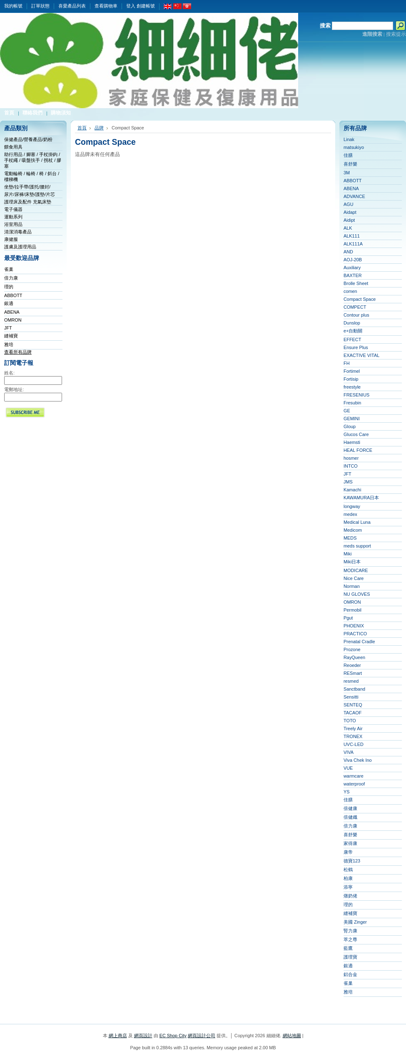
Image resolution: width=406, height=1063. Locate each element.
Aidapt (350, 212)
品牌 (99, 127)
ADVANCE (354, 196)
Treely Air (353, 728)
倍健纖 (350, 817)
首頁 (82, 127)
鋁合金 (350, 974)
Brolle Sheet (356, 283)
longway (352, 506)
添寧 (348, 887)
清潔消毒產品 (18, 231)
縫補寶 (11, 335)
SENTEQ (353, 704)
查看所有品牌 (18, 351)
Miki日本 (352, 561)
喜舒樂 (350, 163)
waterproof (354, 783)
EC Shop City (173, 1035)
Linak (349, 139)
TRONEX (353, 736)
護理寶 (350, 956)
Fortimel (352, 371)
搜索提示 (396, 34)
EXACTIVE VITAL (361, 355)
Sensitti (351, 696)
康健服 (11, 239)
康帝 (348, 852)
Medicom (353, 530)
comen (350, 291)
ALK (348, 227)
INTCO (351, 465)
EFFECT (352, 339)
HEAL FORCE (358, 450)
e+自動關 (353, 330)
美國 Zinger (355, 921)
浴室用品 (13, 224)
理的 (8, 286)
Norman (352, 586)
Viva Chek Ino (358, 760)
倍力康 (11, 277)
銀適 (8, 303)
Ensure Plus (356, 347)
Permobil (352, 609)
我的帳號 (13, 5)
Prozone (352, 649)
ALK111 (352, 235)
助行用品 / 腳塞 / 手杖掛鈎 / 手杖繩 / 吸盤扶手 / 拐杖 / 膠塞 (32, 160)
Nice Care (354, 578)
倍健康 (350, 808)
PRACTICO (355, 633)
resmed (351, 681)
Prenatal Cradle (359, 641)
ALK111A (353, 243)
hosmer (351, 458)
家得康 (350, 843)
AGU (349, 204)
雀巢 (8, 269)
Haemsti (352, 442)
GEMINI (352, 418)
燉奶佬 (350, 895)
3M (347, 172)
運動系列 (13, 216)
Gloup (350, 426)
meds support (357, 545)
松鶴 (348, 869)
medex (350, 514)
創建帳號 (146, 5)
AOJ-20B (353, 259)
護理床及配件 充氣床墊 (27, 201)
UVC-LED (354, 744)
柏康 (348, 878)
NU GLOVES (357, 594)
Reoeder (352, 665)
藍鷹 (348, 948)
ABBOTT (13, 295)
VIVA (349, 752)
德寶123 (352, 860)
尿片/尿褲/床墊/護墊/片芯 (29, 194)
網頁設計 (143, 1035)
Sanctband (354, 688)
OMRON (13, 319)
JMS (348, 481)
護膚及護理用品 (20, 246)
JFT (8, 327)
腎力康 (350, 930)
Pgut (348, 617)
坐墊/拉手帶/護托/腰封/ (27, 186)
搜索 (325, 25)
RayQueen (354, 657)
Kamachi (352, 489)
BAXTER (353, 275)
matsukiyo (354, 147)
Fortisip (351, 379)
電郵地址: (14, 389)
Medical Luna (357, 522)
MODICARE (356, 570)
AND (348, 251)
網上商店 (118, 1035)
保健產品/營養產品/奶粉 (28, 139)
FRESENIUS (356, 394)
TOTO (350, 720)
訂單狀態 (40, 5)
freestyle (352, 386)
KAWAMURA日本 (361, 497)
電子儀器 (13, 209)
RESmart (353, 673)
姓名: (9, 372)
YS (347, 791)
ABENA (12, 312)
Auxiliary (352, 267)
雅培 (8, 344)
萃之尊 (350, 939)
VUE (348, 768)
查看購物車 (106, 5)
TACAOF (352, 712)
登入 (130, 5)
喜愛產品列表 (72, 5)
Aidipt (349, 220)
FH (347, 363)
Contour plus (356, 314)
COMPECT (355, 307)
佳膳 (348, 155)
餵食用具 (13, 146)
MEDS (350, 537)
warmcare (354, 775)
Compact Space (360, 299)
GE (347, 410)
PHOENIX (354, 625)
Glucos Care (356, 434)
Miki (347, 553)
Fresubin (352, 402)
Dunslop (352, 322)
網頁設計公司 (201, 1035)
